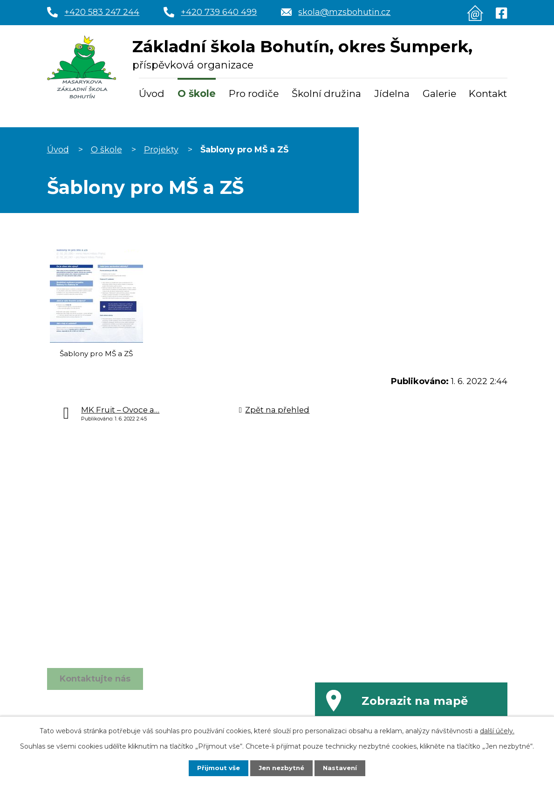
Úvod (151, 93)
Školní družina (326, 93)
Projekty (161, 150)
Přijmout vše (216, 768)
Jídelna (392, 93)
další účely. (497, 730)
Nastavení (342, 768)
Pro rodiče (254, 93)
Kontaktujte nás (95, 686)
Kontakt (488, 93)
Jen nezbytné (281, 768)
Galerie (439, 93)
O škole (197, 93)
